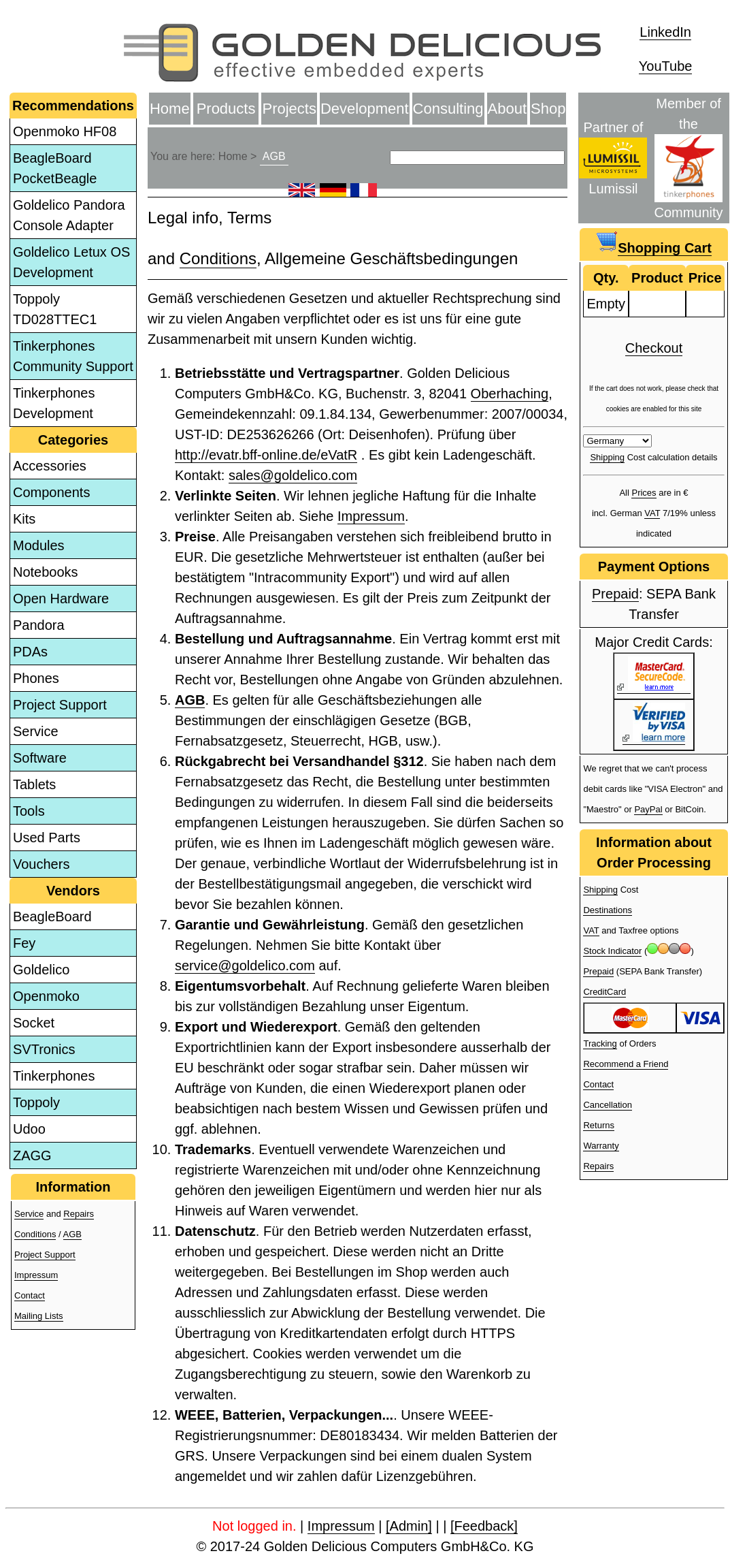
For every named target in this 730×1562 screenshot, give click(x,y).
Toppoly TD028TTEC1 (55, 309)
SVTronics (44, 1049)
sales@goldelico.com (293, 475)
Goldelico (41, 969)
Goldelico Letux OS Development (71, 262)
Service (36, 731)
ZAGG (32, 1155)
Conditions (35, 1234)
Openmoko (46, 996)
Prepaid (615, 593)
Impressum (36, 1275)
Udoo (29, 1128)
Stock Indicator (612, 951)
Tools (29, 810)
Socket (33, 1022)
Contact (29, 1295)
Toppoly (36, 1102)
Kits (24, 518)
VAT (652, 513)
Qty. (605, 277)
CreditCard (604, 992)
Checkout (654, 347)
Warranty (600, 1146)
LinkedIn (665, 32)
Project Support (60, 704)
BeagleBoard (52, 916)
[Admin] (409, 1525)
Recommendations (73, 105)
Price (705, 277)
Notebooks (45, 571)
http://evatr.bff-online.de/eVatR (266, 454)
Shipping (607, 457)
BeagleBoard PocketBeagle (55, 168)
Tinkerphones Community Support (73, 356)
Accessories (49, 465)
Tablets (34, 784)
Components (51, 492)
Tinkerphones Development (54, 403)
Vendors (73, 890)
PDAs (30, 651)
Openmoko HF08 (64, 131)
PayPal (648, 809)
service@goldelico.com (245, 965)
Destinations (607, 910)
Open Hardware (61, 598)
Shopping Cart (665, 247)
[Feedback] (484, 1525)
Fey (24, 943)
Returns (598, 1125)
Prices (643, 493)
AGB (72, 1234)
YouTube (666, 66)
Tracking (599, 1043)
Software (40, 757)
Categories (73, 439)
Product (657, 277)
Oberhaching (510, 393)
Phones (36, 678)
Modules (39, 545)
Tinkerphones (54, 1075)
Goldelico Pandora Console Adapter (69, 215)
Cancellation (607, 1105)
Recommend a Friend (625, 1064)
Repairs (78, 1214)
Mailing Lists (38, 1316)
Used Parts (46, 837)
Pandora (39, 625)
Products (226, 108)
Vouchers (41, 864)
